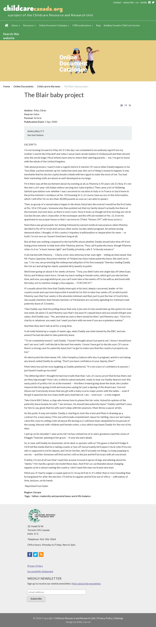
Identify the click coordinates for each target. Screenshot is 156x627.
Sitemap (118, 618)
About (16, 25)
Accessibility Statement (40, 571)
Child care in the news (48, 86)
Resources (29, 25)
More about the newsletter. (86, 583)
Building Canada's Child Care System (122, 25)
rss (137, 2)
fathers (35, 495)
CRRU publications (82, 25)
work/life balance (81, 495)
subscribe (128, 2)
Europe (37, 492)
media (143, 2)
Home (6, 25)
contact (117, 2)
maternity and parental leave (55, 495)
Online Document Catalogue (54, 25)
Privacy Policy (35, 565)
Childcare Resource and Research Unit (74, 618)
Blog (98, 25)
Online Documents (23, 86)
